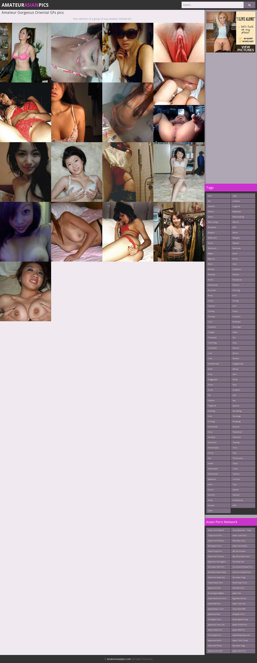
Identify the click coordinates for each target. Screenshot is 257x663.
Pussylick (236, 316)
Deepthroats (213, 363)
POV (234, 306)
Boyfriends (212, 285)
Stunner (236, 426)
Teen (235, 447)
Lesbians (236, 201)
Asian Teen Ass (239, 603)
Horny (210, 453)
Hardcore (212, 442)
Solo (234, 395)
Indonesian (213, 468)
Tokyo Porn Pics (215, 535)
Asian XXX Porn (214, 603)
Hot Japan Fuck (214, 619)
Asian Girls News (240, 546)
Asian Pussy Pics (215, 551)
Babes (210, 216)
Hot (209, 458)
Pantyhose (237, 279)
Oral (234, 264)
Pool (235, 295)
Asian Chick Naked (216, 530)
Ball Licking (213, 222)
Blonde (211, 269)
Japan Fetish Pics (240, 624)
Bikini (210, 264)
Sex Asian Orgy (239, 577)
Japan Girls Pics (239, 651)
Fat (209, 395)
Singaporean (238, 363)
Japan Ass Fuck (214, 588)
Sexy (235, 342)
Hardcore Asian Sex (216, 577)
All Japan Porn (239, 614)
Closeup (211, 316)
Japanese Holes (214, 640)
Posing (235, 300)
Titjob (235, 463)
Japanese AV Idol (215, 651)
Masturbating (238, 216)
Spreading (237, 411)
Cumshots (212, 348)
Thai (234, 453)
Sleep (235, 379)
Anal (210, 195)
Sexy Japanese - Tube (242, 530)
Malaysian (237, 211)
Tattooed (237, 437)
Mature (236, 222)
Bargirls (211, 232)
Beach (210, 243)
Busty (210, 295)
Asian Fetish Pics (215, 630)
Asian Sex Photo (215, 645)
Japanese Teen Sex (216, 624)
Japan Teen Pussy (240, 640)
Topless (236, 474)
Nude (235, 253)
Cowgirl (211, 332)
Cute (210, 358)
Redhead (236, 321)
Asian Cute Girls (239, 535)
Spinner (236, 405)
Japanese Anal (214, 614)
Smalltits (236, 390)
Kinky (210, 500)
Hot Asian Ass (238, 561)
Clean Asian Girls (215, 582)
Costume (212, 327)
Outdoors (237, 269)
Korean (211, 505)
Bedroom (212, 248)
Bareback (212, 227)
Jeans (210, 484)
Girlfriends (212, 426)
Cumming (212, 342)
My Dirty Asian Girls (241, 556)
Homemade (213, 447)
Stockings (237, 416)
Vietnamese (238, 500)
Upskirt (236, 489)
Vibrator (236, 495)
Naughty (236, 237)
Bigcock (211, 258)
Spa (234, 400)
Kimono (211, 495)
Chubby (211, 311)
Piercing (236, 290)
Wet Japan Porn (214, 546)
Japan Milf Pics (239, 630)
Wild (234, 505)
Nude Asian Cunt (240, 582)
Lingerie (236, 206)
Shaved (236, 348)
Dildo (210, 369)
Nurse (235, 258)
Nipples (236, 243)
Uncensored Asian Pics (242, 567)
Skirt (235, 374)
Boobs (210, 279)
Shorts (235, 353)
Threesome (238, 458)
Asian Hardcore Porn (217, 598)
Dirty (210, 374)
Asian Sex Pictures (216, 556)
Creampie (212, 337)
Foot (210, 416)
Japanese (212, 479)
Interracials (213, 474)
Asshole (211, 206)
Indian (210, 463)
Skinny (235, 369)
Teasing (236, 442)
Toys (235, 484)
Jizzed (210, 489)
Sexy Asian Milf (239, 609)
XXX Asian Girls (239, 540)
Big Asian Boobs (239, 598)
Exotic (210, 384)
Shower (236, 358)
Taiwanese (237, 432)
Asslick (211, 211)
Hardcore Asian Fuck (242, 572)
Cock (210, 321)
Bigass (210, 253)
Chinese (211, 306)
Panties (236, 274)
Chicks (211, 300)
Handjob (211, 437)
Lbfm (210, 510)
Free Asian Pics (214, 635)
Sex (234, 337)
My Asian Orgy (239, 645)
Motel (235, 232)
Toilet (235, 468)
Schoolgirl (237, 327)
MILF (235, 227)
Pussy (235, 311)
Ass (209, 201)
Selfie (235, 332)
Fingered (212, 405)
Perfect (236, 285)
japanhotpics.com (216, 609)
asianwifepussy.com (241, 635)
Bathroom (212, 237)
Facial (210, 390)
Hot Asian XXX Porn (216, 567)
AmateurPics (25, 5)
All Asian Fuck (238, 588)
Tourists (236, 479)
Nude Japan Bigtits (216, 593)
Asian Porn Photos (216, 540)
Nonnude (237, 248)
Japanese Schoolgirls (217, 561)
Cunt (210, 353)
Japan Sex (237, 593)
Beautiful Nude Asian (217, 572)
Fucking (211, 421)
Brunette (212, 290)
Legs (235, 195)
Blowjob (211, 274)
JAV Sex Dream (239, 551)
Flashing (211, 411)
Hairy (210, 432)
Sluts (235, 384)
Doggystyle (212, 379)
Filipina (211, 400)
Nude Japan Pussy (240, 619)
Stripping (236, 421)
